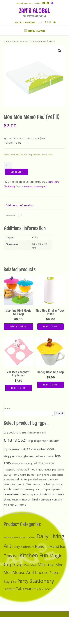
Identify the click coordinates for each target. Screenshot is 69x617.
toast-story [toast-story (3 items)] (26, 494)
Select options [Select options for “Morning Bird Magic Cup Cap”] (18, 326)
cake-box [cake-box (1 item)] (41, 432)
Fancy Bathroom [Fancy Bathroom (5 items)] (23, 547)
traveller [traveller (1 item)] (16, 499)
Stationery (17, 41)
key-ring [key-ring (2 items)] (28, 463)
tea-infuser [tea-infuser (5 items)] (11, 494)
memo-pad (40, 186)
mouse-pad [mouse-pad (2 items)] (50, 469)
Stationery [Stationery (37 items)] (41, 580)
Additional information (19, 205)
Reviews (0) (14, 215)
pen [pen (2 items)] (39, 474)
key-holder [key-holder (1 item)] (17, 463)
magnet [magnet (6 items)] (9, 469)
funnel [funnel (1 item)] (19, 456)
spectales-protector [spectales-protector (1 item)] (33, 489)
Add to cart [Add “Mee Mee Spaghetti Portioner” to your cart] (18, 388)
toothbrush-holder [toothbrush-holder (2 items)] (44, 494)
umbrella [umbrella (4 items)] (34, 499)
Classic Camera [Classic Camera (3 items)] (27, 537)
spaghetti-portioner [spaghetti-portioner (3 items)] (51, 484)
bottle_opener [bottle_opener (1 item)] (29, 432)
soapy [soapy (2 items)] (36, 484)
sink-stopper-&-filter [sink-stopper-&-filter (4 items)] (18, 484)
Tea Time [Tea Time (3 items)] (39, 589)
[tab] (34, 205)
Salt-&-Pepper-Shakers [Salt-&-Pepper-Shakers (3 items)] (28, 479)
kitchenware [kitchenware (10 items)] (43, 463)
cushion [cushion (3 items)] (41, 449)
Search (7, 408)
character (27, 186)
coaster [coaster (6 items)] (54, 440)
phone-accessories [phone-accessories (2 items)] (52, 474)
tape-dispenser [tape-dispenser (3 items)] (52, 489)
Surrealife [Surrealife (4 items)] (9, 589)
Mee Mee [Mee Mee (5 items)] (30, 565)
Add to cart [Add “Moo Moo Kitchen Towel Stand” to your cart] (50, 326)
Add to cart (16, 171)
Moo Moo (53, 182)
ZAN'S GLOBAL (34, 11)
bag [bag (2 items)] (6, 432)
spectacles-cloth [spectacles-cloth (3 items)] (13, 489)
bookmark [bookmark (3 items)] (15, 432)
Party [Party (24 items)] (23, 581)
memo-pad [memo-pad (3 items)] (22, 469)
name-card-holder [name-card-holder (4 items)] (24, 474)
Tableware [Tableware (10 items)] (24, 588)
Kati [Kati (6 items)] (16, 556)
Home (6, 41)
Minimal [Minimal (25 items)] (45, 564)
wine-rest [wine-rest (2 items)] (9, 504)
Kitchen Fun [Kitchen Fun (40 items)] (34, 555)
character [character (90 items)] (15, 439)
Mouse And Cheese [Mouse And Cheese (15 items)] (30, 572)
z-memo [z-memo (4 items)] (20, 504)
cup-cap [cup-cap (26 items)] (28, 448)
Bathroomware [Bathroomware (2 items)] (11, 537)
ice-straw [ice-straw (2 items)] (49, 456)
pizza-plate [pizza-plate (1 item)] (9, 479)
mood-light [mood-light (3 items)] (36, 469)
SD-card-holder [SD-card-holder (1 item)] (50, 479)
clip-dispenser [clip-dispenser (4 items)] (38, 441)
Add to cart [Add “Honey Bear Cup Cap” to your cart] (50, 384)
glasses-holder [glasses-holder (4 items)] (33, 456)
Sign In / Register (24, 22)
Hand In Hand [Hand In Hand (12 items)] (47, 546)
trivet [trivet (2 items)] (24, 499)
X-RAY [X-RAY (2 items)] (47, 589)
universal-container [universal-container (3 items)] (52, 499)
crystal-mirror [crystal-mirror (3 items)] (12, 449)
